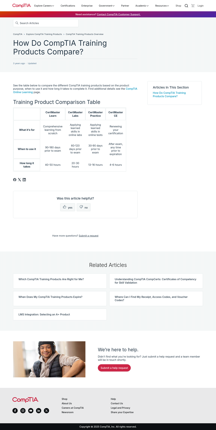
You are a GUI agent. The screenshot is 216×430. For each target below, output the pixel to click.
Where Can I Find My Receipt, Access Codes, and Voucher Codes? (151, 298)
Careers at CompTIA (73, 407)
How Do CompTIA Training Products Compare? (169, 94)
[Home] (21, 6)
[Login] (201, 5)
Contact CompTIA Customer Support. (119, 14)
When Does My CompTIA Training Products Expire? (50, 297)
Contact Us (117, 403)
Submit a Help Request (114, 368)
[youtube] (30, 410)
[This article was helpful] (67, 207)
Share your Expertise (122, 412)
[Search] (186, 5)
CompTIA (17, 34)
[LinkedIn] (24, 179)
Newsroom (67, 412)
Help (113, 399)
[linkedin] (38, 410)
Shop (178, 5)
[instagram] (23, 410)
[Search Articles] (46, 23)
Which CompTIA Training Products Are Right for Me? (51, 279)
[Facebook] (14, 179)
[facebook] (15, 410)
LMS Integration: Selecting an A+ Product (44, 314)
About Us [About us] (67, 403)
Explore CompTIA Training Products (44, 34)
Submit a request (88, 235)
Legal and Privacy (120, 407)
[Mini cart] (193, 5)
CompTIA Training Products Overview (84, 34)
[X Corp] (19, 179)
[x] (46, 410)
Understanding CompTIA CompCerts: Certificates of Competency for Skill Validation (155, 281)
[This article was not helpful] (83, 207)
